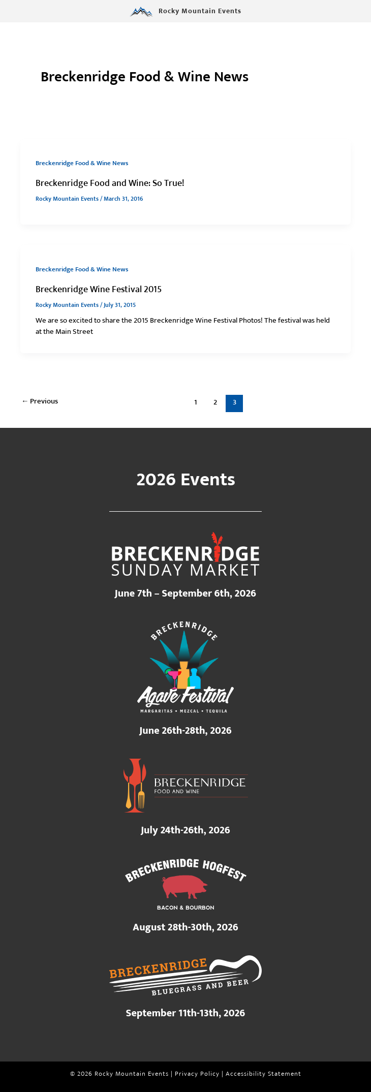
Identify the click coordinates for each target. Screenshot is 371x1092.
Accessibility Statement (263, 1074)
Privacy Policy (197, 1074)
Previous (39, 401)
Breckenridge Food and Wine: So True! (110, 183)
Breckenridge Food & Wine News (82, 163)
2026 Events (185, 479)
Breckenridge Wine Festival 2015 (99, 289)
